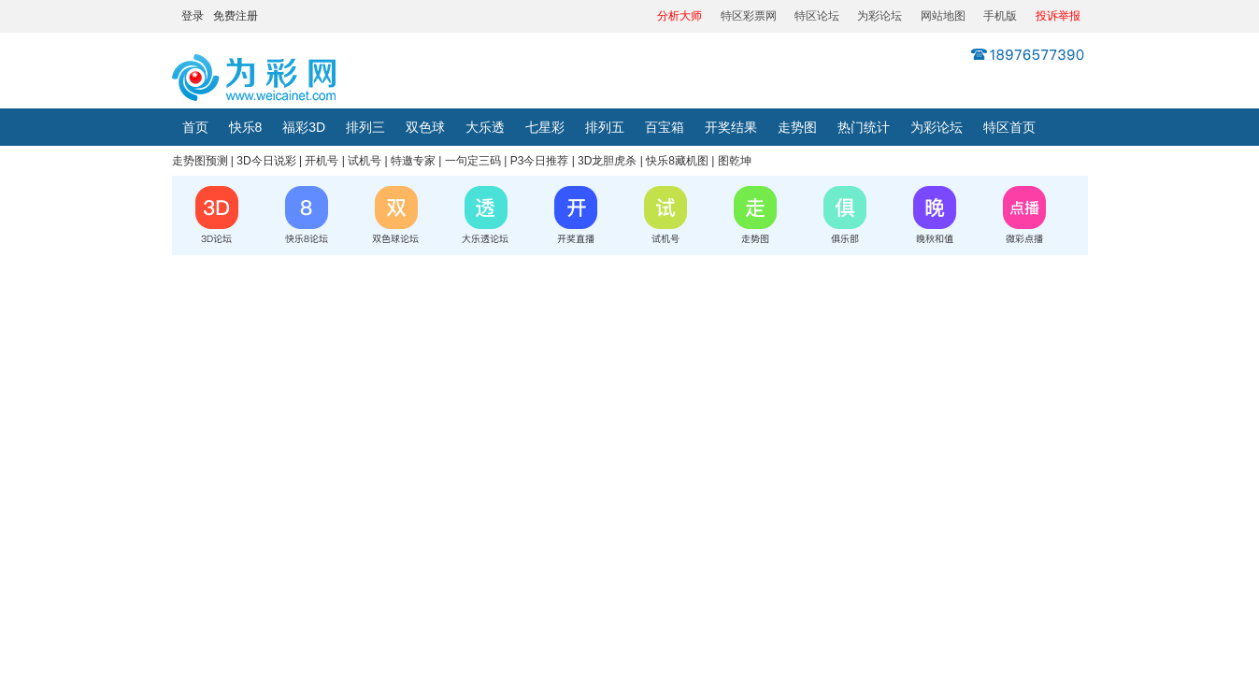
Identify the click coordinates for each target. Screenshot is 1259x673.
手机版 (1000, 15)
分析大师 (679, 15)
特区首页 (1009, 127)
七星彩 (545, 127)
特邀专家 (413, 160)
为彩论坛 (879, 15)
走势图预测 (200, 160)
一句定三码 (473, 160)
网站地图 (943, 15)
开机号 (321, 160)
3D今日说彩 (265, 160)
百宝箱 (664, 127)
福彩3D (303, 127)
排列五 (604, 127)
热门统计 (863, 127)
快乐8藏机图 (677, 160)
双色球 (425, 127)
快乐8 (246, 127)
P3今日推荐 (539, 160)
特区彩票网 (749, 15)
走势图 (797, 127)
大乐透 (485, 127)
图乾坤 (734, 160)
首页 (195, 127)
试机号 (364, 160)
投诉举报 (1058, 15)
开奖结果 (731, 127)
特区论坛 (816, 15)
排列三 (365, 127)
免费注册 (235, 15)
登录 (192, 15)
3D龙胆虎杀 (607, 160)
